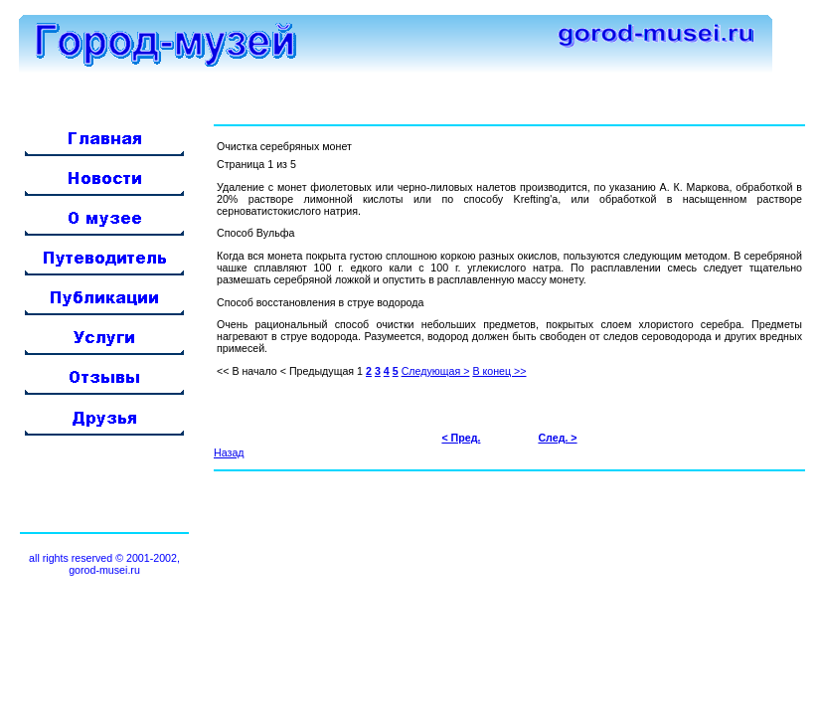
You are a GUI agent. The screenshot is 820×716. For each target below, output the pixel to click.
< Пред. (460, 438)
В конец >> (499, 371)
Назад (229, 452)
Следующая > (436, 371)
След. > (557, 438)
